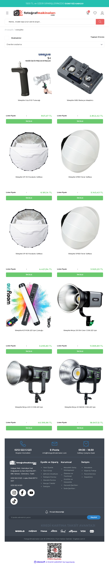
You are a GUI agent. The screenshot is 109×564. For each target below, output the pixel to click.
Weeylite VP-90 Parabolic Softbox (28, 177)
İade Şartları (69, 488)
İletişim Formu (49, 477)
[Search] (54, 22)
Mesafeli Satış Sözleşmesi (70, 469)
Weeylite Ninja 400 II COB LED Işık (29, 407)
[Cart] (88, 13)
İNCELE (29, 121)
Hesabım (88, 468)
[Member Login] (102, 13)
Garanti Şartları (71, 485)
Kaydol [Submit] (94, 517)
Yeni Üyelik (48, 468)
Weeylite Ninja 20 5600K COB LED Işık (80, 407)
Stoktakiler (16, 38)
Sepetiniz (88, 477)
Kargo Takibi (49, 483)
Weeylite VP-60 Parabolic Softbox (29, 254)
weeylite (19, 30)
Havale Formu (49, 480)
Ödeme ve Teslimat (68, 474)
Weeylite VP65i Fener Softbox (80, 254)
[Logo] (36, 13)
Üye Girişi (47, 471)
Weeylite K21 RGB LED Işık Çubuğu (29, 330)
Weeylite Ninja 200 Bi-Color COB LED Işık (80, 330)
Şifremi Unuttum (50, 474)
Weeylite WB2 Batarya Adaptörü (80, 100)
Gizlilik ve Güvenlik (68, 480)
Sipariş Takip (90, 471)
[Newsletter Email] (54, 517)
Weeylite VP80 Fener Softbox (80, 177)
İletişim (46, 486)
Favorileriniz (90, 474)
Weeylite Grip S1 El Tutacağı (29, 100)
